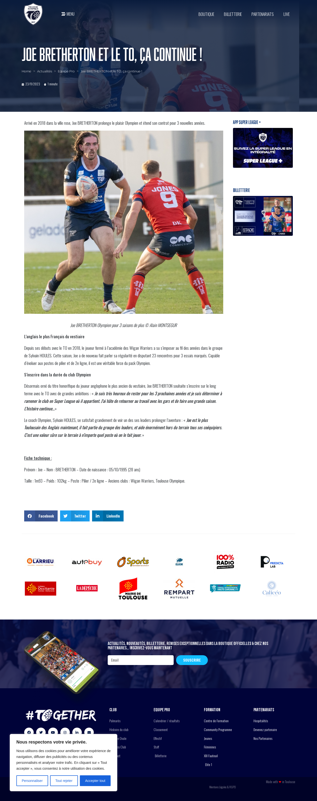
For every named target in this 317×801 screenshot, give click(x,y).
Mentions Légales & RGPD (222, 787)
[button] (41, 515)
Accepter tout (95, 781)
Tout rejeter (64, 781)
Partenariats (263, 14)
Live (287, 14)
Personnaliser (32, 781)
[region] (63, 762)
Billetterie (233, 14)
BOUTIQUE (206, 14)
